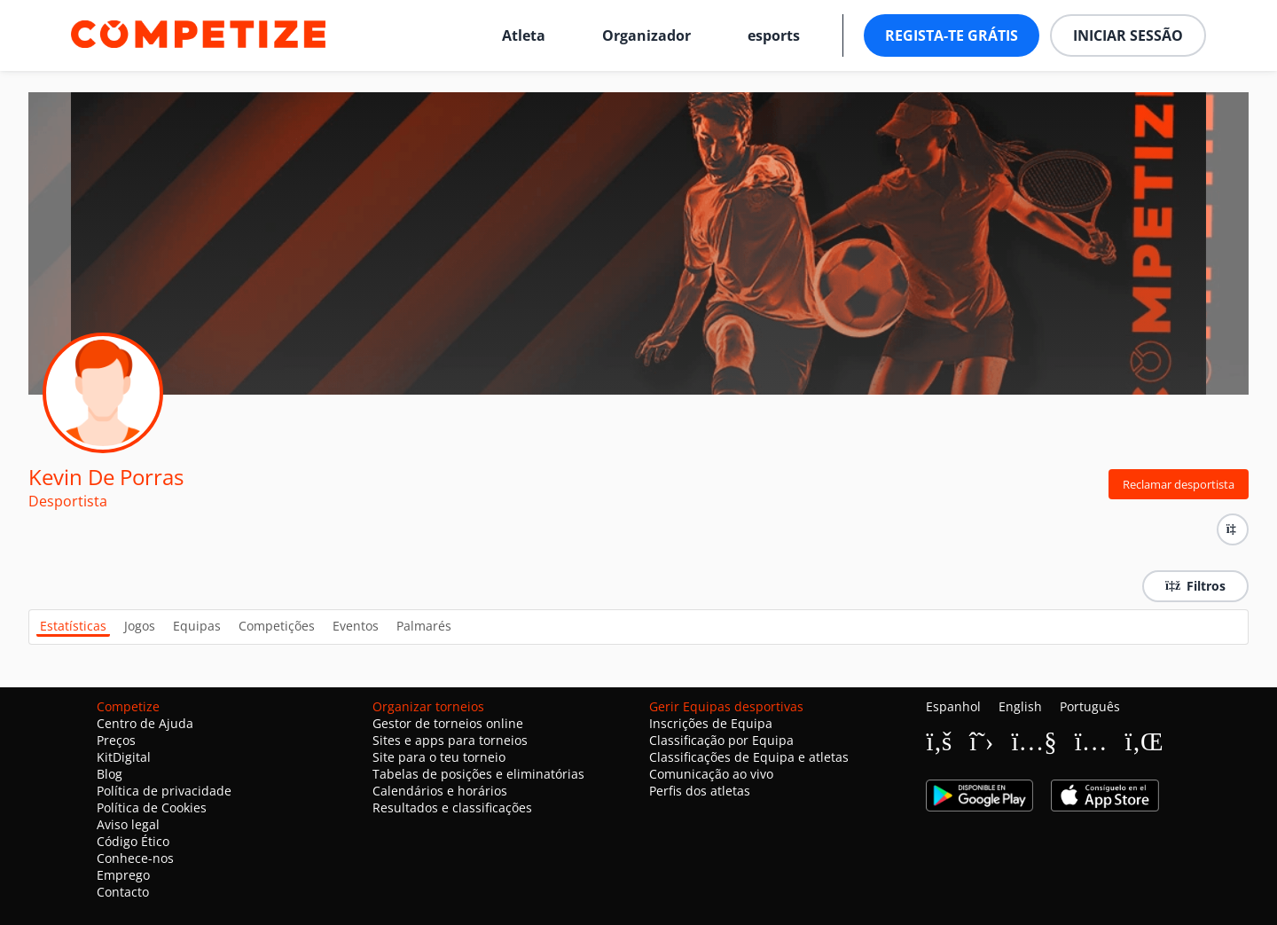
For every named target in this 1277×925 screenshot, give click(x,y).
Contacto (123, 891)
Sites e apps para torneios (450, 740)
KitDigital (124, 757)
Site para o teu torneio (438, 757)
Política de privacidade (164, 790)
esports (774, 35)
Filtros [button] (1195, 585)
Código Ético (133, 841)
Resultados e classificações (452, 807)
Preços (116, 740)
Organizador (646, 35)
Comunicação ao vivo (711, 773)
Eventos (356, 625)
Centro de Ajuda (145, 723)
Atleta (523, 35)
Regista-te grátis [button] (951, 35)
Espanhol (953, 706)
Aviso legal (128, 824)
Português (1090, 706)
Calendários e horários (439, 790)
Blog (109, 773)
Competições (277, 625)
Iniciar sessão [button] (1128, 35)
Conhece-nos (135, 858)
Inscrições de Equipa (710, 723)
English (1020, 706)
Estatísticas (73, 625)
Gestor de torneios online (447, 723)
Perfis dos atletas (699, 790)
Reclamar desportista (1178, 484)
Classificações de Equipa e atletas (749, 757)
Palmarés (423, 625)
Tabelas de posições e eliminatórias (478, 773)
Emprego (123, 874)
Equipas (197, 625)
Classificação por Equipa (721, 740)
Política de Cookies (152, 807)
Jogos (139, 625)
